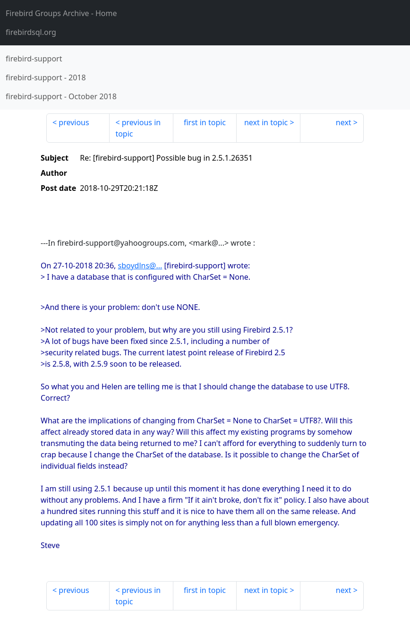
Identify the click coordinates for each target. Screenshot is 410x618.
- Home (61, 13)
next (343, 122)
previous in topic (138, 128)
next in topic (266, 122)
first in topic (205, 122)
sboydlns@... (140, 265)
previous (74, 122)
